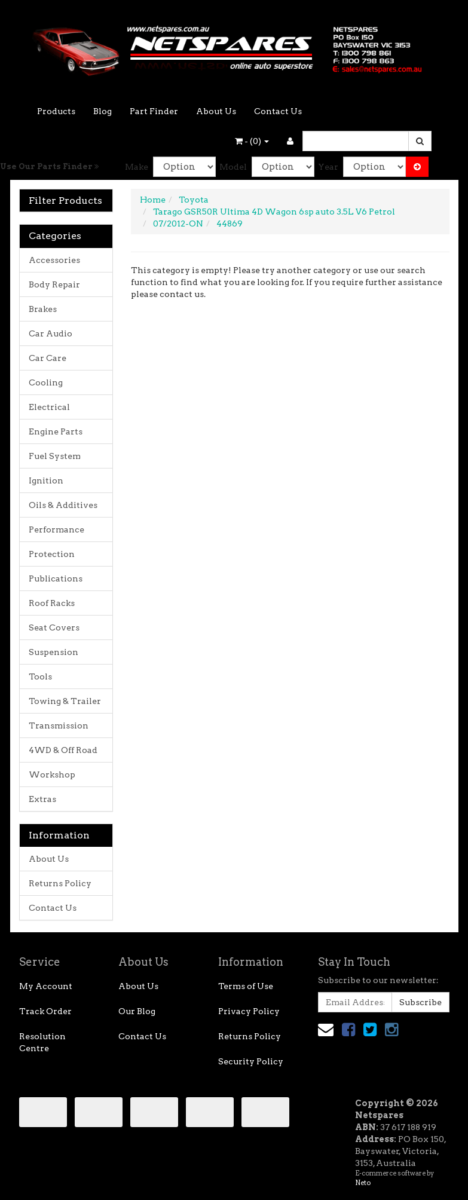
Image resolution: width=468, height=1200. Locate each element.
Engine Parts (55, 431)
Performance (56, 529)
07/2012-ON (178, 223)
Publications (55, 578)
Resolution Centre (42, 1042)
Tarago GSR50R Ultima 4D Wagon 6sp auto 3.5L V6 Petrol (274, 211)
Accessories (54, 260)
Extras (42, 799)
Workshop (52, 774)
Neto (363, 1182)
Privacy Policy (249, 1011)
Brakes (43, 309)
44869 (229, 223)
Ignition (46, 480)
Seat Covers (54, 627)
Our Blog (136, 1011)
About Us (216, 111)
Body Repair (54, 284)
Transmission (58, 725)
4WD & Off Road (63, 750)
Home (153, 199)
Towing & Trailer (65, 701)
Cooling (46, 382)
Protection (52, 554)
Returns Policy (60, 883)
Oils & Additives (63, 505)
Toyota (194, 199)
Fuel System (55, 456)
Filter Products (65, 200)
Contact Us (278, 111)
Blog (102, 111)
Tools (40, 676)
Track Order (45, 1011)
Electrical (49, 407)
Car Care (47, 358)
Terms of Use (245, 986)
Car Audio (50, 333)
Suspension (53, 652)
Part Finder (154, 111)
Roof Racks (52, 603)
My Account (45, 986)
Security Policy (250, 1061)
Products (56, 111)
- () (252, 141)
